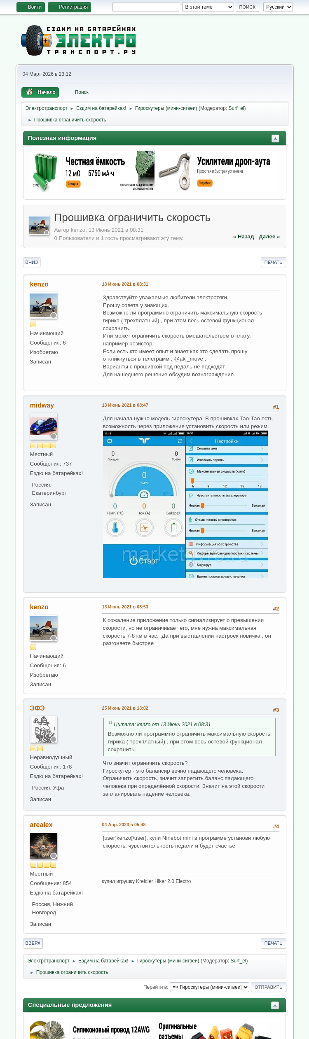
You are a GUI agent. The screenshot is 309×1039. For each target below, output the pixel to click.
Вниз (32, 262)
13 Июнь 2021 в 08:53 (125, 606)
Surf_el (236, 108)
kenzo (39, 284)
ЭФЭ (37, 708)
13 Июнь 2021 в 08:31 (125, 284)
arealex (41, 824)
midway (42, 405)
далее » (269, 236)
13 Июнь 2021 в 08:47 (125, 405)
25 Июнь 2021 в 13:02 (125, 708)
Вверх (33, 943)
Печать (274, 262)
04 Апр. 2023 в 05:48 (124, 824)
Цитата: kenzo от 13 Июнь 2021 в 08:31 (162, 724)
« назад (243, 236)
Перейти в (155, 987)
